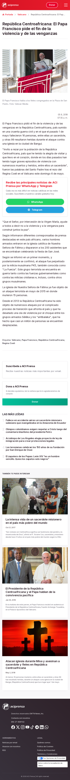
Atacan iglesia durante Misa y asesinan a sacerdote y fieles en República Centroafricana (33, 666)
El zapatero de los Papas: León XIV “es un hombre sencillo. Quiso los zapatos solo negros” (32, 459)
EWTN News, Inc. (37, 714)
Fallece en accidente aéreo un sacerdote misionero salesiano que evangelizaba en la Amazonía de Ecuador (36, 423)
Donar (51, 5)
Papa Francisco (29, 341)
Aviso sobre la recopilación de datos (50, 764)
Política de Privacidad (46, 750)
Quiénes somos (43, 743)
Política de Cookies (45, 746)
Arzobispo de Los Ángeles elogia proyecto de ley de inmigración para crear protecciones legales (34, 441)
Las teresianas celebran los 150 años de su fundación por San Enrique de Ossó (35, 450)
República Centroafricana (51, 341)
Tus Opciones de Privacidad (51, 758)
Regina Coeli (8, 344)
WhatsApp (35, 202)
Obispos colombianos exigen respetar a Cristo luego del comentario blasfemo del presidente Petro (36, 432)
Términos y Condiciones (47, 754)
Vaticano (22, 14)
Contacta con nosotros (20, 718)
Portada (7, 14)
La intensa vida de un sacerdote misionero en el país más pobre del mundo (33, 523)
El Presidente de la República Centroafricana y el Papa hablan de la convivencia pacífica (30, 594)
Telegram (35, 210)
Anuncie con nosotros (11, 746)
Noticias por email (9, 743)
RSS (4, 750)
